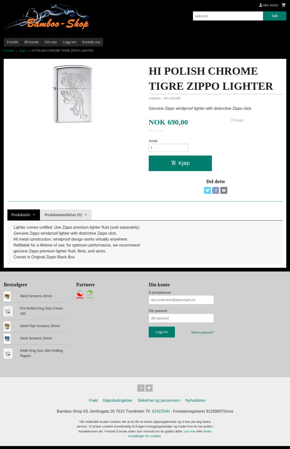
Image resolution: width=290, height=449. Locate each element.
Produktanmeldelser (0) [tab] (63, 217)
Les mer (190, 434)
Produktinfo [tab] (20, 217)
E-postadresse (160, 295)
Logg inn (69, 42)
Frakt (93, 403)
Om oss (51, 42)
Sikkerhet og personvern (159, 403)
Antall (153, 141)
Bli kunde (31, 42)
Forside (12, 42)
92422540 (160, 414)
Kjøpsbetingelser (117, 403)
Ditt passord (158, 313)
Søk (274, 16)
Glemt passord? (202, 335)
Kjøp (180, 164)
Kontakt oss (91, 42)
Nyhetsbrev (196, 403)
